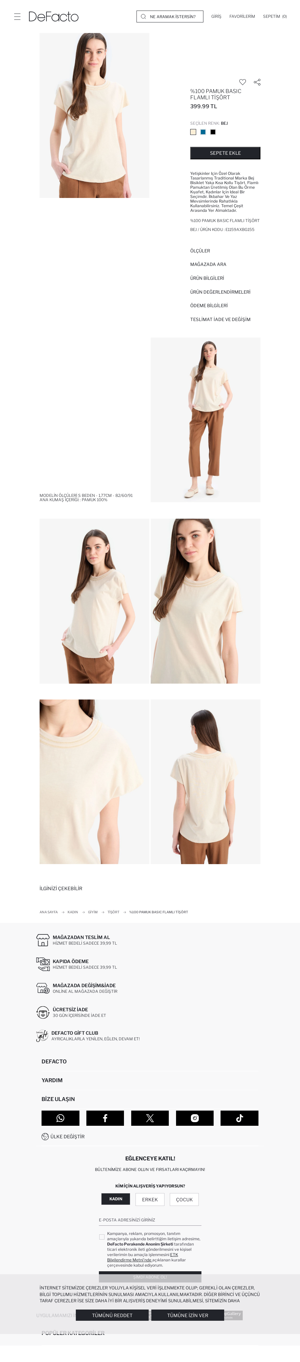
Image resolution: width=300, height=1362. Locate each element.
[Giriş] (216, 16)
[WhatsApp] (60, 1118)
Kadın (115, 1198)
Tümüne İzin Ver (187, 1315)
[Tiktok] (239, 1118)
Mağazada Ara (208, 264)
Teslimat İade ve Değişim (220, 319)
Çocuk (184, 1199)
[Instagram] (195, 1118)
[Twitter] (150, 1118)
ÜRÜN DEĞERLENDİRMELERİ (220, 292)
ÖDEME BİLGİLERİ (209, 305)
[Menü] (17, 16)
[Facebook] (105, 1118)
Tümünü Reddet (112, 1315)
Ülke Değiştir (67, 1136)
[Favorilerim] (242, 16)
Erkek (150, 1199)
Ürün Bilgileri (207, 278)
